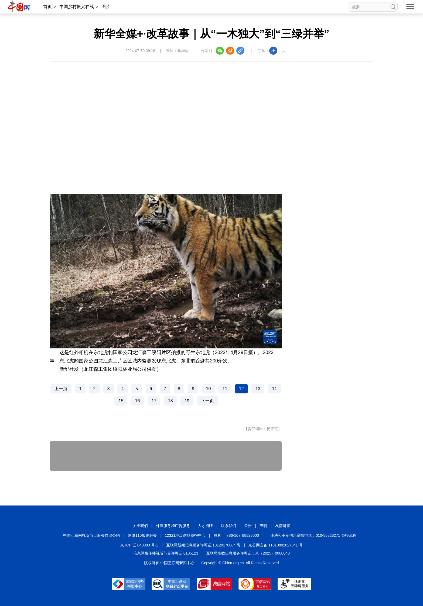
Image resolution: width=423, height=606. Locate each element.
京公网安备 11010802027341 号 (275, 545)
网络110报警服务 (142, 535)
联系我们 (228, 526)
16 (137, 401)
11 (225, 388)
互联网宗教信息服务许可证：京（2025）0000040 (248, 553)
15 (120, 401)
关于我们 (140, 526)
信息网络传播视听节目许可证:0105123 (165, 553)
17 (154, 401)
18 (170, 401)
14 (274, 388)
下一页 (207, 401)
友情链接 (282, 526)
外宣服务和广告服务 (173, 526)
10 (208, 388)
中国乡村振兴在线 (76, 6)
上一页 (60, 388)
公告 (248, 526)
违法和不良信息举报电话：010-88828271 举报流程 (313, 535)
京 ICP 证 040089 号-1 (139, 545)
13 (257, 388)
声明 (263, 526)
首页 (47, 6)
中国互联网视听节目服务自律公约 (91, 535)
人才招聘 (205, 526)
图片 (105, 6)
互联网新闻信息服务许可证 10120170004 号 (203, 545)
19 (187, 401)
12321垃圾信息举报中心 (185, 535)
